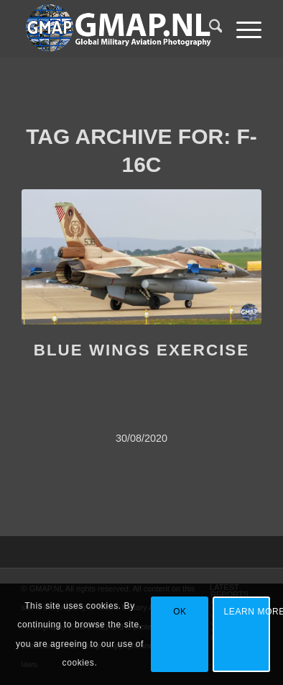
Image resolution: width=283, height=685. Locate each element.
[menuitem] (209, 29)
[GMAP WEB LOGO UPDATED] (118, 29)
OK (180, 612)
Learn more (247, 612)
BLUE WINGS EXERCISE (142, 350)
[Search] (209, 29)
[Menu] (241, 29)
